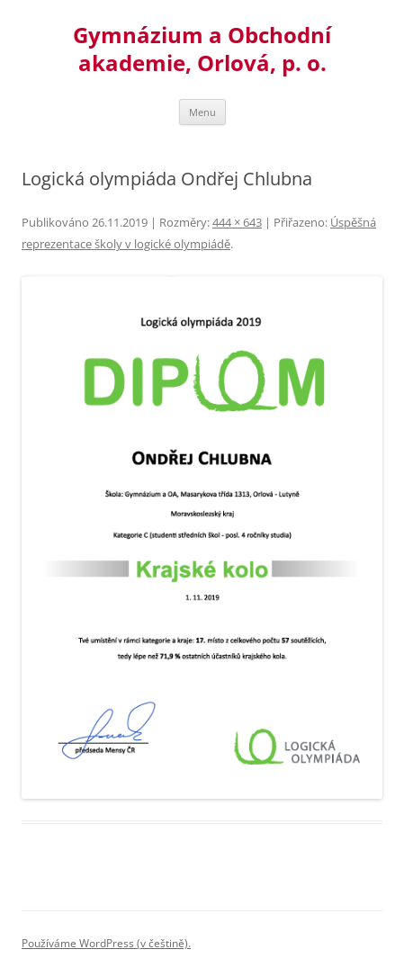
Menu (202, 112)
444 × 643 (237, 222)
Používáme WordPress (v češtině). (106, 943)
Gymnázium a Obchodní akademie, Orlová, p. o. (202, 49)
